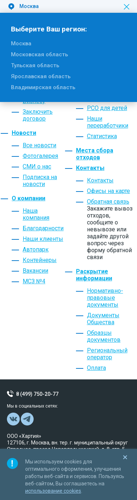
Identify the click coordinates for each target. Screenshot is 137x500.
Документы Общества (103, 319)
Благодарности (43, 228)
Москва (21, 43)
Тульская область (35, 65)
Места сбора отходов (94, 154)
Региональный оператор (107, 354)
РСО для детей (107, 108)
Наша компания (36, 214)
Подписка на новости (40, 181)
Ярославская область (41, 76)
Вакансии (35, 270)
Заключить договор (38, 115)
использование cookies (53, 491)
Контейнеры (40, 260)
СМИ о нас (37, 166)
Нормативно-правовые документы (105, 297)
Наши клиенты (43, 238)
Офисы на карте (108, 191)
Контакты (90, 167)
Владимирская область (43, 87)
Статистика (102, 136)
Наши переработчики (107, 122)
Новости (24, 132)
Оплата (96, 367)
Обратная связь (108, 201)
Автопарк (36, 249)
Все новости (39, 145)
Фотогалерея (40, 155)
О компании (28, 198)
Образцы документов (104, 336)
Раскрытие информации (94, 275)
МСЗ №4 (34, 281)
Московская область (39, 54)
